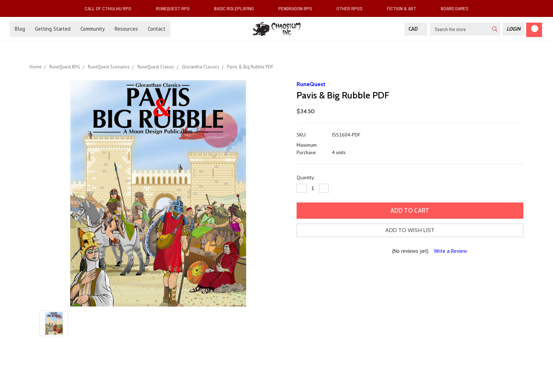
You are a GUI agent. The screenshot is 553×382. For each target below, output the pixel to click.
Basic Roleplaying (237, 8)
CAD (415, 28)
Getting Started (53, 28)
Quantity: (306, 177)
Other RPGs (352, 8)
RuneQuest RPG (175, 8)
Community (92, 28)
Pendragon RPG (298, 8)
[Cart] (534, 30)
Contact (156, 28)
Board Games (454, 8)
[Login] (513, 29)
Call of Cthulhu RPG (111, 8)
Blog (20, 28)
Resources (126, 28)
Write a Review (450, 251)
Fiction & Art (404, 8)
